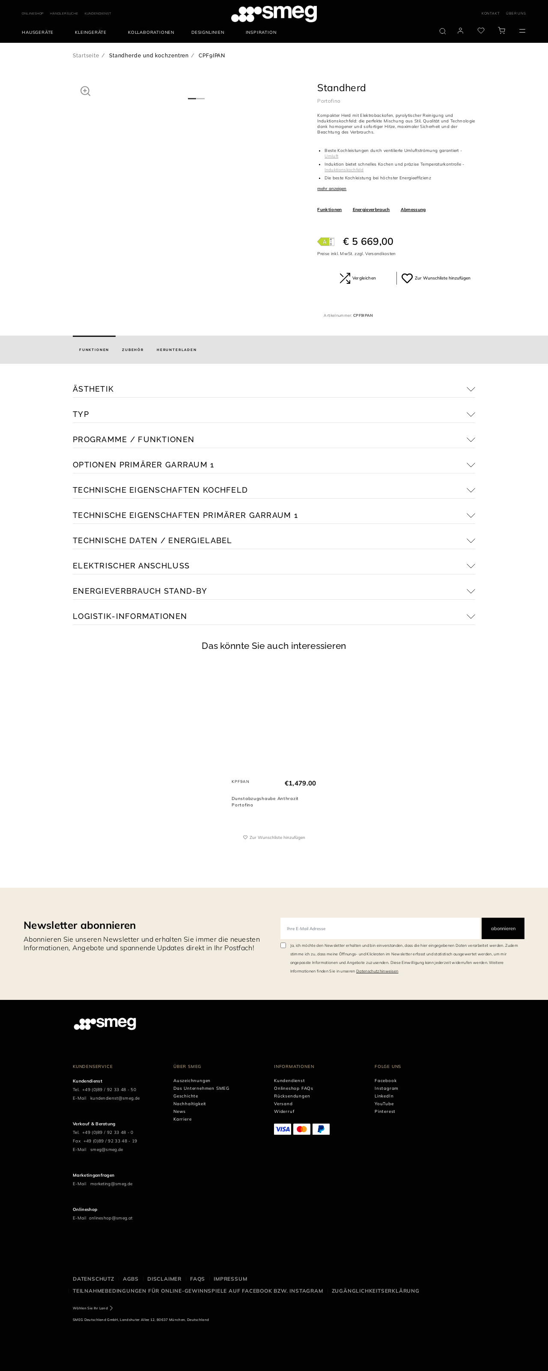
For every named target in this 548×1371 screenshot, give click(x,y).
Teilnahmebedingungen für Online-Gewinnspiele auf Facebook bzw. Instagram (198, 1291)
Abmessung (413, 209)
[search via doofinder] (443, 31)
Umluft (331, 156)
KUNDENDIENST (98, 13)
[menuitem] (40, 32)
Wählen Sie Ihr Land (90, 1308)
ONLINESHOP (33, 13)
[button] (85, 90)
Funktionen (329, 209)
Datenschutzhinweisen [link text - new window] (377, 971)
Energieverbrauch (371, 209)
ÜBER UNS (516, 13)
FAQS (197, 1279)
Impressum (230, 1279)
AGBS (131, 1279)
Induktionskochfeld (344, 169)
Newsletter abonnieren (80, 925)
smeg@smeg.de (106, 1149)
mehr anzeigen (331, 188)
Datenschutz (93, 1279)
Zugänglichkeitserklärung (376, 1291)
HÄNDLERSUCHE (64, 13)
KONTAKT (491, 13)
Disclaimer (164, 1279)
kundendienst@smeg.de (115, 1098)
